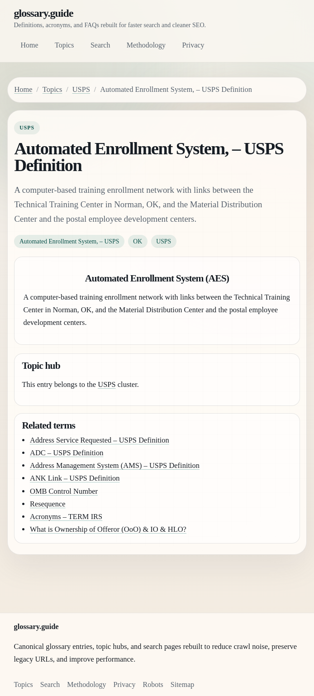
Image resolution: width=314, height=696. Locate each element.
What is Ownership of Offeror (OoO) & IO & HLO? (108, 529)
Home (29, 45)
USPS (81, 89)
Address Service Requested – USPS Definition (99, 440)
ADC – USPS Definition (66, 452)
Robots (153, 684)
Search (100, 45)
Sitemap (182, 684)
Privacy (193, 45)
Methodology (146, 45)
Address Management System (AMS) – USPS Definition (115, 465)
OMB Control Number (64, 491)
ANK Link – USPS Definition (75, 478)
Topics (64, 45)
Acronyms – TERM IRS (66, 516)
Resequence (48, 504)
